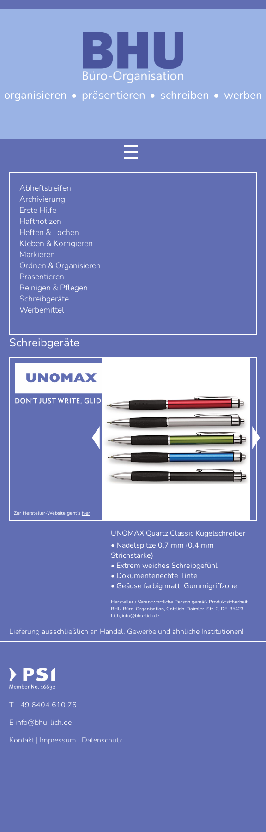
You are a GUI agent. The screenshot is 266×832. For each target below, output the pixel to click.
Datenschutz (102, 740)
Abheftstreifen (45, 187)
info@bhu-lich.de (43, 722)
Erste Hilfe (37, 210)
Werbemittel (41, 309)
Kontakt (21, 740)
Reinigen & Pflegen (53, 287)
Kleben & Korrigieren (56, 243)
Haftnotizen (40, 221)
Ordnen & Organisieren (60, 265)
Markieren (37, 254)
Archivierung (42, 199)
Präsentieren (41, 276)
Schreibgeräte (44, 298)
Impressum (58, 740)
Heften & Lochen (49, 232)
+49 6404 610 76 (46, 705)
